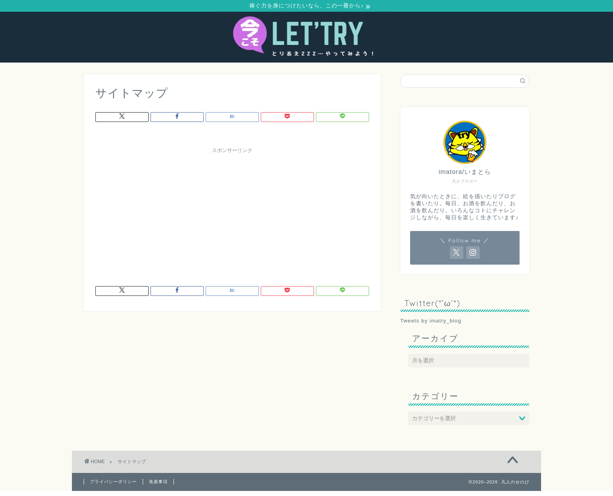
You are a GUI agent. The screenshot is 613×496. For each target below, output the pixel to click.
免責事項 (158, 482)
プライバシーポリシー (113, 482)
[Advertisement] (232, 213)
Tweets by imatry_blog (430, 322)
